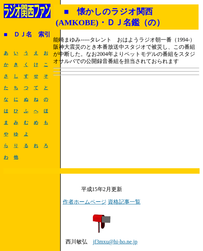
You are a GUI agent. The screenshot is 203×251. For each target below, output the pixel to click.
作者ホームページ (84, 202)
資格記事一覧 (124, 202)
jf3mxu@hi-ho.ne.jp (115, 242)
